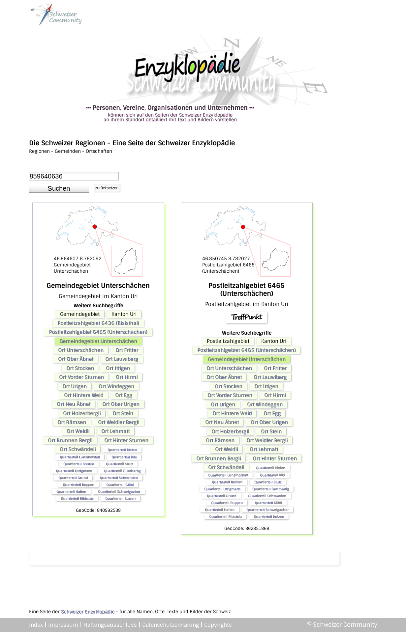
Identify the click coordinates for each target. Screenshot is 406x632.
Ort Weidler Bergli (118, 422)
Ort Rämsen (71, 422)
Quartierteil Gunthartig (122, 471)
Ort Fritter (126, 350)
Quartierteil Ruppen (78, 484)
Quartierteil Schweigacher (119, 491)
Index (36, 624)
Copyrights (218, 624)
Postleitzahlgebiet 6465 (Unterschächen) (98, 332)
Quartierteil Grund (73, 478)
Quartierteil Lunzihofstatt (80, 457)
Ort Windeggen (116, 386)
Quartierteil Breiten (78, 464)
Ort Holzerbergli (82, 413)
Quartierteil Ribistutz (77, 498)
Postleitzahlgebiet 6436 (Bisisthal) (98, 323)
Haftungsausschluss (110, 624)
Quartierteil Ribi (124, 457)
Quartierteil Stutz (119, 464)
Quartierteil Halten (71, 491)
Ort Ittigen (118, 368)
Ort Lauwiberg (121, 359)
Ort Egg (123, 395)
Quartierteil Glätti (120, 484)
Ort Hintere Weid (83, 395)
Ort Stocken (80, 368)
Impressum (63, 624)
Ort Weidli (78, 431)
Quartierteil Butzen (120, 498)
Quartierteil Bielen (122, 450)
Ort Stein (122, 413)
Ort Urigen (74, 386)
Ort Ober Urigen (121, 404)
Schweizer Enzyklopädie (87, 612)
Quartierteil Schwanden (119, 478)
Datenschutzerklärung (170, 624)
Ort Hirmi (127, 377)
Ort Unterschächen (81, 350)
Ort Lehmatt (115, 431)
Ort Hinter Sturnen (126, 440)
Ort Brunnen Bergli (70, 440)
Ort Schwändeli (78, 449)
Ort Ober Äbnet (75, 359)
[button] (59, 188)
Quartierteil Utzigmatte (74, 471)
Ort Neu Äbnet (73, 404)
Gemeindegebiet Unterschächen (98, 341)
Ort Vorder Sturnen (81, 377)
